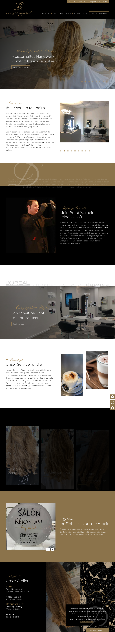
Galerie (68, 13)
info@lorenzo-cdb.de (97, 1)
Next (52, 549)
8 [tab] (107, 82)
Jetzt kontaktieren (99, 13)
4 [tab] (93, 82)
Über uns (46, 13)
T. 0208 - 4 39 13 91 (77, 1)
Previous (48, 549)
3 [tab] (89, 82)
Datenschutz (102, 630)
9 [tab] (90, 151)
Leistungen (58, 13)
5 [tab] (97, 82)
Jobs (85, 13)
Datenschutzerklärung (87, 622)
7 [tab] (104, 82)
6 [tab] (100, 82)
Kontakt (77, 13)
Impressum (91, 630)
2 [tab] (86, 82)
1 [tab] (82, 82)
